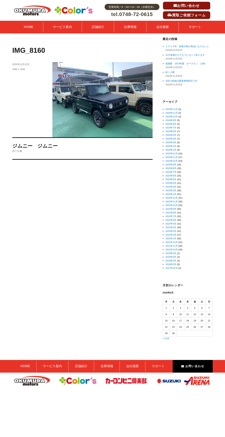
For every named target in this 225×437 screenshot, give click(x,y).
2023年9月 (170, 164)
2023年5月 (170, 179)
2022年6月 (170, 220)
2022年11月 (171, 201)
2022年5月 (170, 223)
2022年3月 (170, 231)
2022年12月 (171, 198)
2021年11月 (171, 246)
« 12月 (166, 338)
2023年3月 (170, 186)
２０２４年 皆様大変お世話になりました (187, 46)
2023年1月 (170, 194)
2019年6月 (170, 253)
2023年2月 (170, 190)
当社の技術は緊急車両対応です (181, 81)
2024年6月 (170, 131)
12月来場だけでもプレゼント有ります (184, 55)
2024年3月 (170, 142)
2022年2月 (170, 234)
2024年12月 (171, 109)
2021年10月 (171, 249)
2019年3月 (170, 264)
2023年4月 (170, 183)
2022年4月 (170, 227)
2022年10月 (171, 205)
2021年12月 (171, 242)
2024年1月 (170, 149)
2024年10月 (171, 116)
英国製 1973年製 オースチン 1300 (185, 63)
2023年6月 (170, 175)
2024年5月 (170, 135)
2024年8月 (170, 124)
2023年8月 (170, 168)
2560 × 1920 (18, 69)
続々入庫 (171, 72)
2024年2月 (170, 146)
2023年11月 (171, 157)
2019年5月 (170, 257)
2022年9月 (170, 209)
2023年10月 (171, 161)
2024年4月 (170, 138)
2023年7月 (170, 172)
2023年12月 (171, 153)
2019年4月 (170, 260)
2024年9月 (170, 120)
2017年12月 (171, 268)
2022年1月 (170, 238)
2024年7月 (170, 127)
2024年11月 (171, 113)
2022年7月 (170, 216)
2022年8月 (170, 212)
